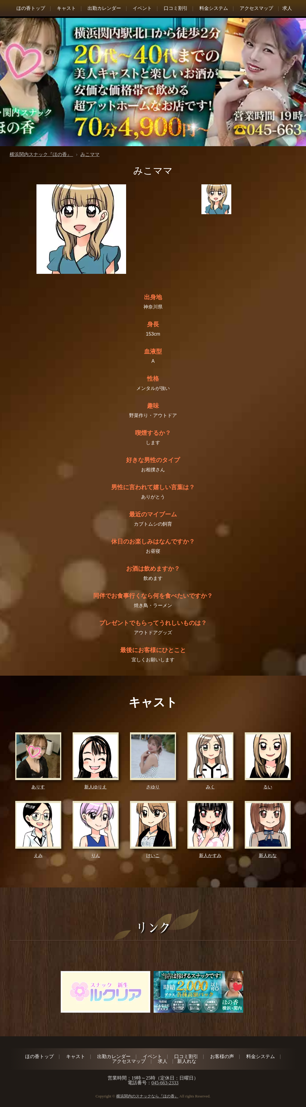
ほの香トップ (30, 8)
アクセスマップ (256, 8)
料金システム (213, 8)
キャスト (66, 8)
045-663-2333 (165, 1082)
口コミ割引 (176, 8)
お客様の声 (222, 1056)
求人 (287, 8)
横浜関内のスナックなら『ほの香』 (147, 1096)
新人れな (186, 1061)
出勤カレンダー (104, 8)
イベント (142, 8)
